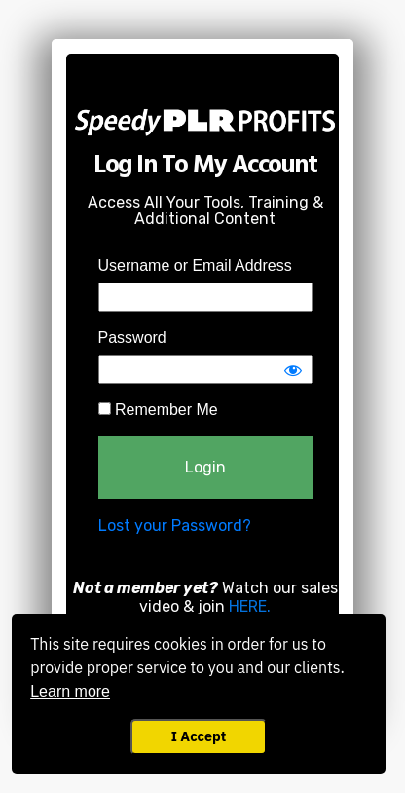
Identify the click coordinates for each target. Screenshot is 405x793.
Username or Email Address (195, 265)
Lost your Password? (174, 525)
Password (132, 337)
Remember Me (158, 409)
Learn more (70, 691)
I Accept (198, 736)
